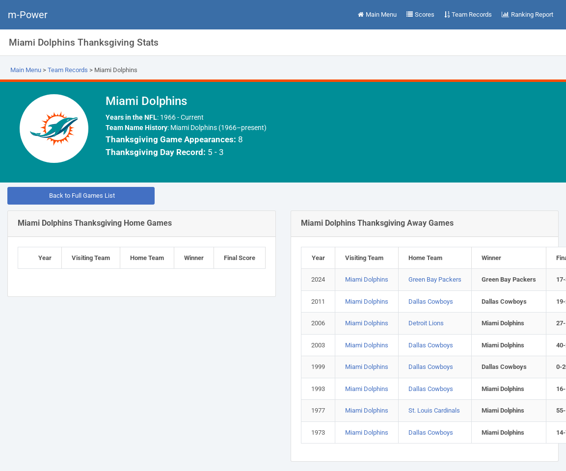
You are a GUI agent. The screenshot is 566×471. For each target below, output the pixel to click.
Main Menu (377, 14)
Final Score (239, 258)
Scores (420, 14)
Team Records (468, 14)
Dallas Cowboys (430, 301)
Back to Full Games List (81, 195)
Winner (194, 258)
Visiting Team (91, 258)
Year (45, 258)
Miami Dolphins (366, 279)
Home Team (147, 258)
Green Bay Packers (434, 279)
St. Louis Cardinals (434, 410)
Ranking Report (527, 14)
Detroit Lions (426, 323)
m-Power (28, 15)
